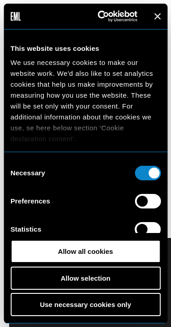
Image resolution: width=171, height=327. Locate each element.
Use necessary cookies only (85, 304)
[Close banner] (157, 16)
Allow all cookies (85, 251)
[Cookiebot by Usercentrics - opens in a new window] (102, 16)
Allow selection (85, 278)
